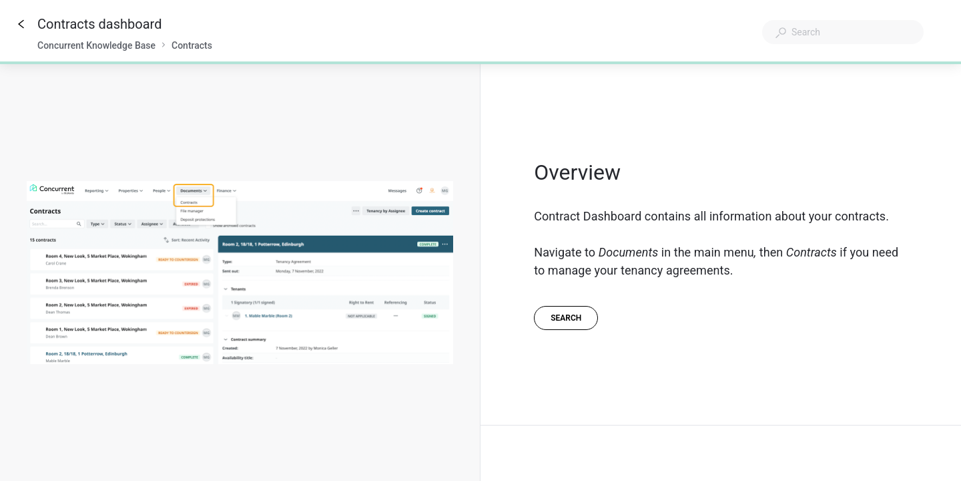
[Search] (566, 318)
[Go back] (21, 24)
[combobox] (843, 32)
